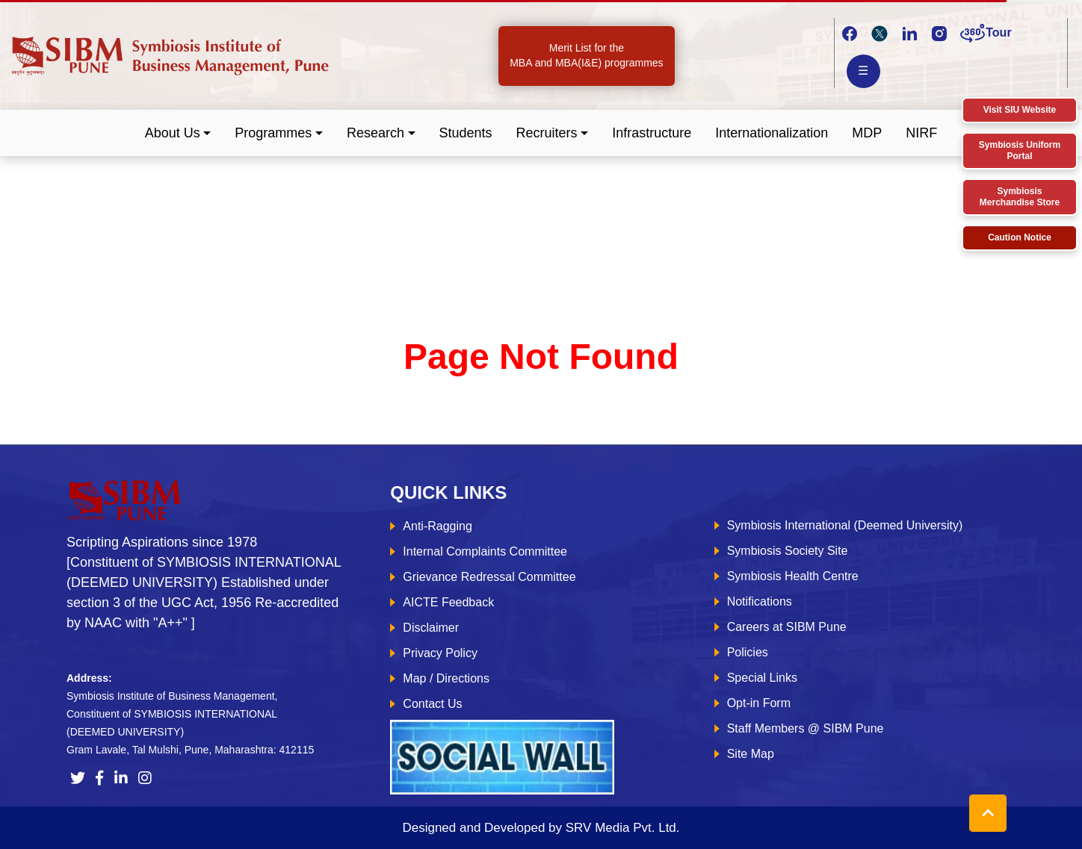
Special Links (762, 677)
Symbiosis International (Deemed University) (845, 525)
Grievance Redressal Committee (489, 576)
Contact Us (432, 703)
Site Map (750, 753)
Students (465, 132)
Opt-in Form (759, 703)
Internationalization (771, 132)
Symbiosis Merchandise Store (1020, 197)
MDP (867, 132)
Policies (747, 652)
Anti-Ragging (437, 526)
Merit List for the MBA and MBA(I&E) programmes (586, 55)
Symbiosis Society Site (787, 550)
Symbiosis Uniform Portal (1019, 150)
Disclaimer (431, 627)
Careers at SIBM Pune (787, 627)
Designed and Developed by (540, 828)
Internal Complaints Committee (485, 551)
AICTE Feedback (448, 602)
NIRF (921, 132)
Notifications (759, 601)
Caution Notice (1019, 237)
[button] (178, 133)
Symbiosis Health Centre (793, 576)
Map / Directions (446, 678)
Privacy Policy (440, 653)
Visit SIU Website (1020, 110)
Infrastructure (651, 132)
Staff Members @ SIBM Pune (805, 728)
